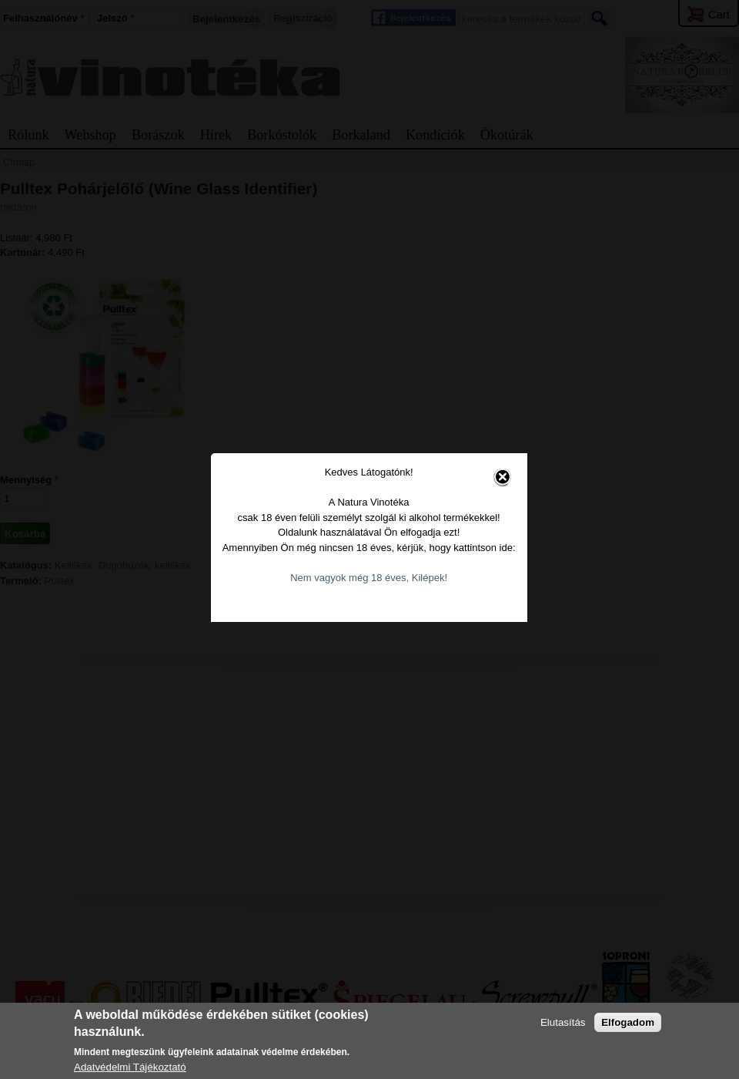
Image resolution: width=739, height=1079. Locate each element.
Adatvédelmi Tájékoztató (130, 1067)
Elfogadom (627, 1022)
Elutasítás (563, 1022)
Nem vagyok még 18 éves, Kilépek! (357, 564)
